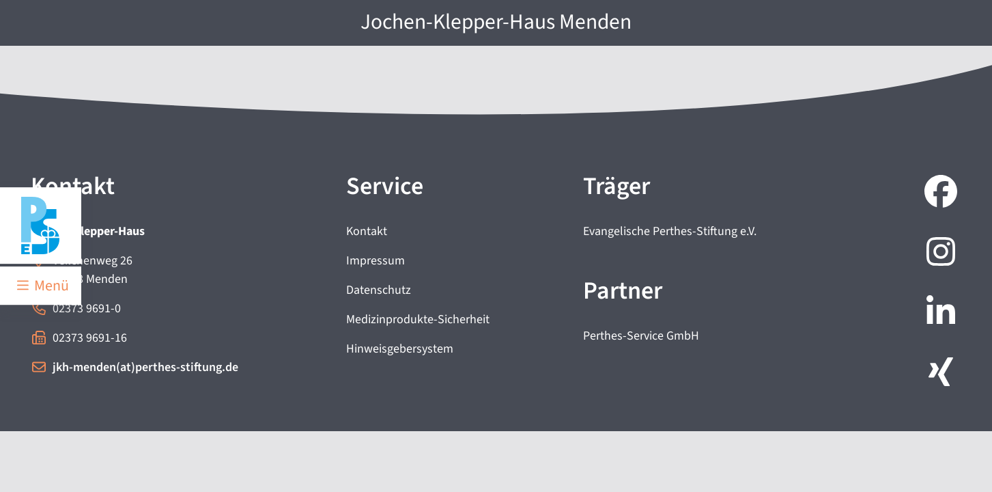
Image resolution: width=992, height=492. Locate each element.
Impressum (375, 260)
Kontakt (366, 231)
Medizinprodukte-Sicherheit (418, 319)
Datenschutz (378, 290)
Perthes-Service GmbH (641, 335)
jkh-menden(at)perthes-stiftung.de (145, 367)
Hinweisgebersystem (399, 348)
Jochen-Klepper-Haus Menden (496, 22)
